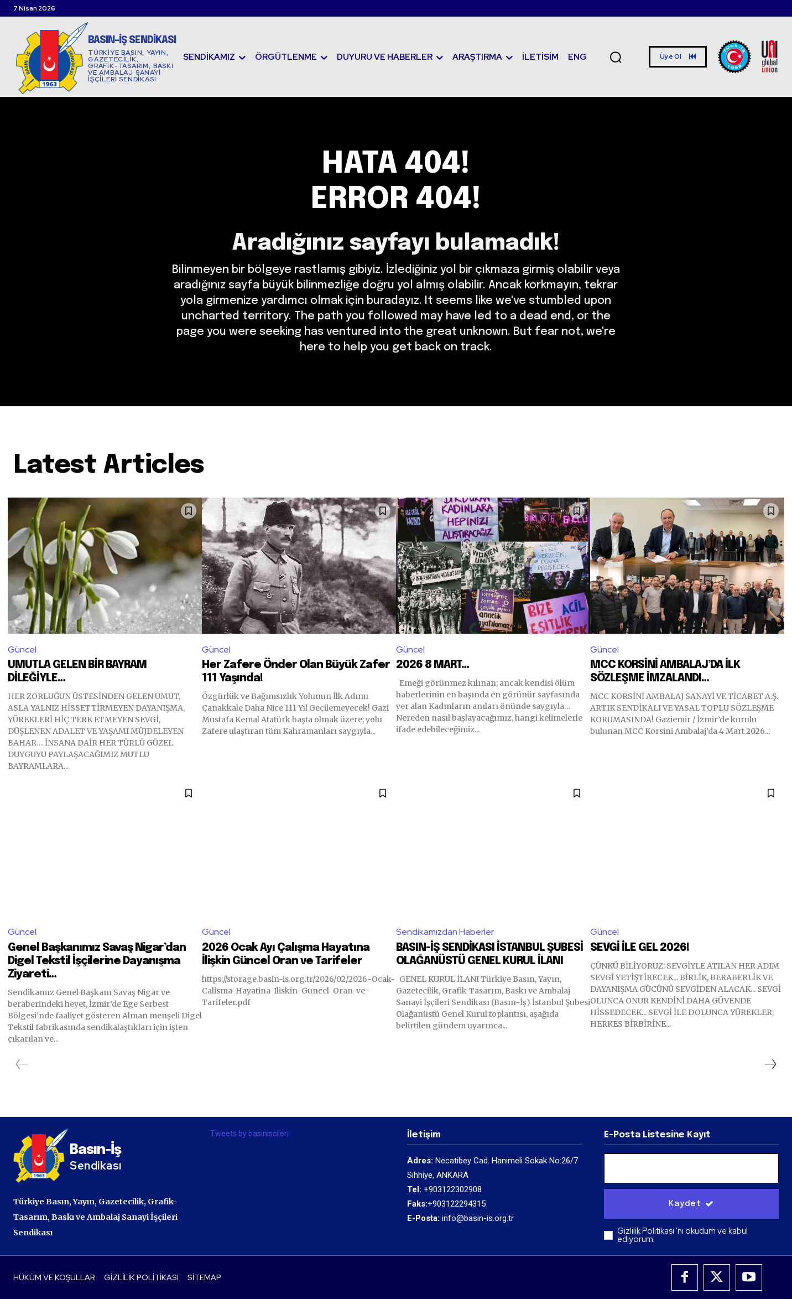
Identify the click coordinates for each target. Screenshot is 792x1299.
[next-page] (770, 1064)
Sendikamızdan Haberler (445, 932)
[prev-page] (21, 1064)
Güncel (22, 649)
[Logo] (96, 58)
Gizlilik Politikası (646, 1231)
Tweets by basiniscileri (249, 1133)
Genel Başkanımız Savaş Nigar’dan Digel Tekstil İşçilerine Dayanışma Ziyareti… (97, 961)
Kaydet (691, 1204)
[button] (616, 57)
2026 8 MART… (432, 665)
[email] (691, 1169)
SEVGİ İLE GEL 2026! (639, 948)
